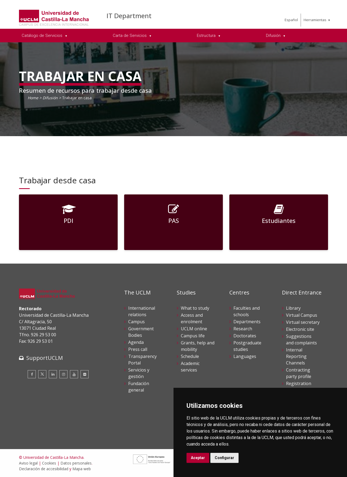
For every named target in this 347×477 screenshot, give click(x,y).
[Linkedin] (53, 374)
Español (291, 19)
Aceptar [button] (198, 458)
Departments (247, 322)
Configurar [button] (224, 458)
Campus (136, 322)
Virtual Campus (301, 315)
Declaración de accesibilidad (43, 468)
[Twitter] (42, 374)
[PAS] (173, 222)
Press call (137, 349)
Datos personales (76, 463)
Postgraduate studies (247, 346)
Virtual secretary (303, 322)
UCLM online (194, 329)
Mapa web (81, 468)
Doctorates (244, 336)
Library (293, 308)
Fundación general (138, 386)
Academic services (190, 366)
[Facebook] (32, 374)
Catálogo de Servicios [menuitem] (42, 35)
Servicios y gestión (138, 373)
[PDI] (68, 222)
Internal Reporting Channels (296, 356)
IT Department (129, 15)
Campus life (193, 336)
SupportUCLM (44, 357)
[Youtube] (74, 374)
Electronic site (300, 329)
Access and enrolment (192, 318)
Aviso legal (28, 463)
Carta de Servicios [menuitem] (130, 35)
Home (33, 97)
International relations (141, 311)
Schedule (190, 356)
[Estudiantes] (278, 222)
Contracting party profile (298, 373)
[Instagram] (63, 374)
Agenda (136, 342)
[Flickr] (85, 374)
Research (242, 329)
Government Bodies (141, 332)
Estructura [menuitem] (207, 35)
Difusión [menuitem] (274, 35)
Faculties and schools (246, 311)
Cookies (49, 463)
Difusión (50, 97)
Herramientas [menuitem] (315, 19)
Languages (244, 356)
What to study (195, 308)
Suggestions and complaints (301, 339)
